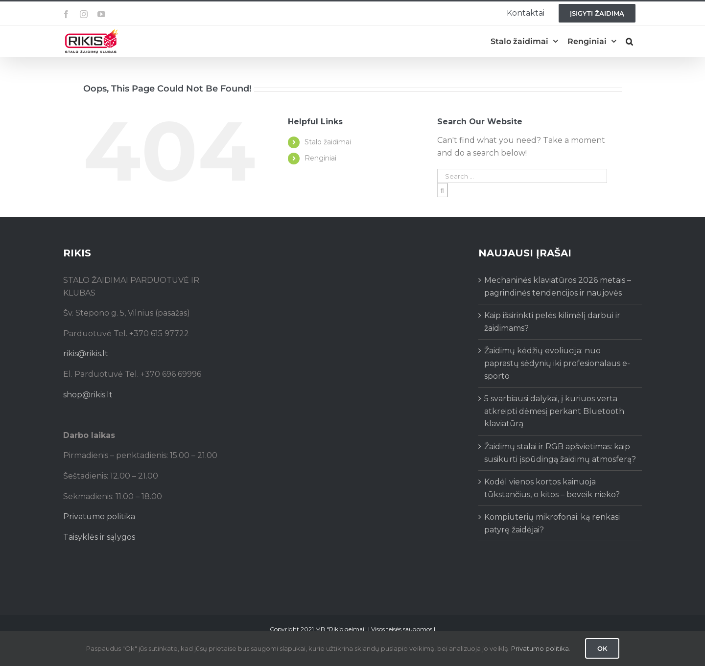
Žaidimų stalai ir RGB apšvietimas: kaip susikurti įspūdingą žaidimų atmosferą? (560, 453)
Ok (602, 648)
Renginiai (320, 158)
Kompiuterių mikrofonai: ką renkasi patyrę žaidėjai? (552, 523)
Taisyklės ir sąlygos (99, 537)
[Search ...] (522, 176)
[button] (629, 41)
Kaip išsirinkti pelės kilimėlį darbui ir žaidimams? (552, 322)
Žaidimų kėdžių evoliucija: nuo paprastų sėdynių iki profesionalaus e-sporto (557, 363)
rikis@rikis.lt (85, 353)
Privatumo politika (99, 516)
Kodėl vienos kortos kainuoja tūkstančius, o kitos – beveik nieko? (552, 488)
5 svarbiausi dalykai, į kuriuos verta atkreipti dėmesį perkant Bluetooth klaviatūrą (554, 411)
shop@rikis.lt (88, 394)
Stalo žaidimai (328, 142)
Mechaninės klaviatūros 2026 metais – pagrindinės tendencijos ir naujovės (557, 287)
